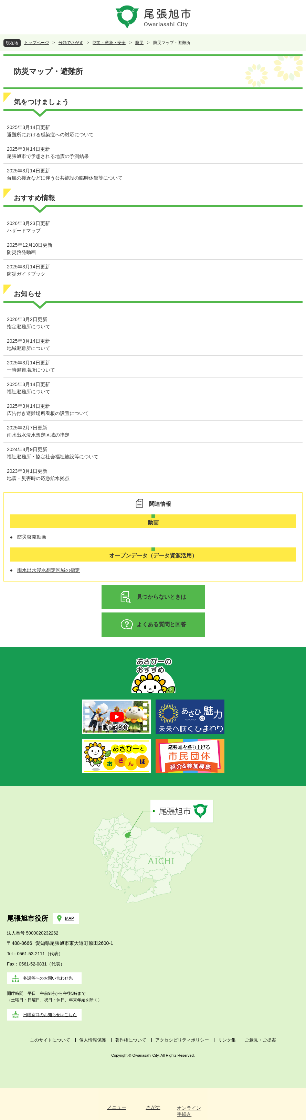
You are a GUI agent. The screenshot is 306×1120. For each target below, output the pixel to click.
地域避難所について (28, 348)
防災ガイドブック (26, 274)
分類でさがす (71, 42)
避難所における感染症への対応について (50, 134)
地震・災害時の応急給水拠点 (38, 478)
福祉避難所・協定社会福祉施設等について (52, 456)
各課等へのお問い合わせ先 (48, 978)
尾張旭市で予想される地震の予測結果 (48, 156)
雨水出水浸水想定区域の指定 (38, 435)
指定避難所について (28, 326)
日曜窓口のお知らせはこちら (50, 1014)
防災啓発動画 (21, 252)
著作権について (130, 1040)
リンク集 (227, 1040)
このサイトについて (50, 1040)
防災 (139, 42)
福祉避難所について (28, 391)
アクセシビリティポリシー (182, 1040)
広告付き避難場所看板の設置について (48, 413)
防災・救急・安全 (109, 42)
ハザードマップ (24, 230)
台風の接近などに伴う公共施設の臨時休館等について (65, 178)
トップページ (36, 42)
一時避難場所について (31, 370)
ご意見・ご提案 (260, 1040)
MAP (69, 918)
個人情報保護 (92, 1040)
